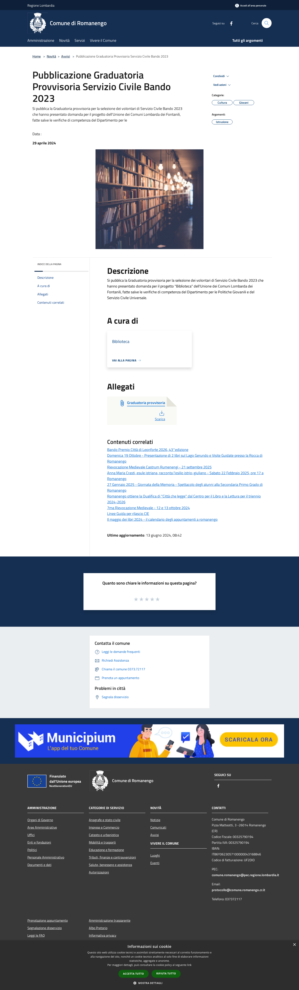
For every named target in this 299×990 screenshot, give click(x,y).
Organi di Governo (40, 819)
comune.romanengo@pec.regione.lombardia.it (245, 874)
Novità (51, 56)
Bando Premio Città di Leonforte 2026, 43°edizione (147, 449)
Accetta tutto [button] (133, 973)
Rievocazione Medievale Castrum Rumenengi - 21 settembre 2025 (159, 467)
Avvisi (65, 56)
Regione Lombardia (40, 5)
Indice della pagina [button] (49, 264)
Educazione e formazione (106, 849)
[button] (149, 983)
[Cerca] (267, 23)
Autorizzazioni (99, 872)
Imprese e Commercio (104, 827)
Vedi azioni (222, 84)
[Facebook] (229, 23)
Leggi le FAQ (36, 935)
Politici (32, 849)
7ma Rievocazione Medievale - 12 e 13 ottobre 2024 (148, 508)
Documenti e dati (39, 864)
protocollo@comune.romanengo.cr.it (238, 889)
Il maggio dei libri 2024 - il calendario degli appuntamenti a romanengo (162, 519)
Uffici (31, 834)
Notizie (155, 819)
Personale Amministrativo (45, 857)
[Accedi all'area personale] (251, 5)
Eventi (154, 862)
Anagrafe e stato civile (104, 819)
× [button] (294, 944)
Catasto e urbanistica (104, 834)
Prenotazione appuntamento (47, 920)
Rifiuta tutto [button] (166, 973)
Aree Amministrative (42, 827)
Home (36, 56)
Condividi (221, 76)
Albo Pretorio (98, 927)
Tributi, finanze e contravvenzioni (112, 857)
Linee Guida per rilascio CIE (128, 513)
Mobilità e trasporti (102, 842)
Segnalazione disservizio (44, 927)
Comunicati (158, 827)
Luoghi (155, 855)
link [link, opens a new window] (189, 965)
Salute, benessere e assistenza (110, 864)
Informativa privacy (102, 935)
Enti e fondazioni (39, 842)
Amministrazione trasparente (109, 920)
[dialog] (149, 965)
